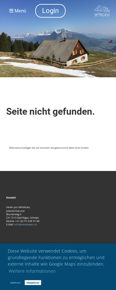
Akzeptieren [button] (33, 282)
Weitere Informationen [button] (32, 271)
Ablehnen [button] (15, 282)
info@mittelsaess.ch (25, 224)
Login (50, 11)
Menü (17, 11)
